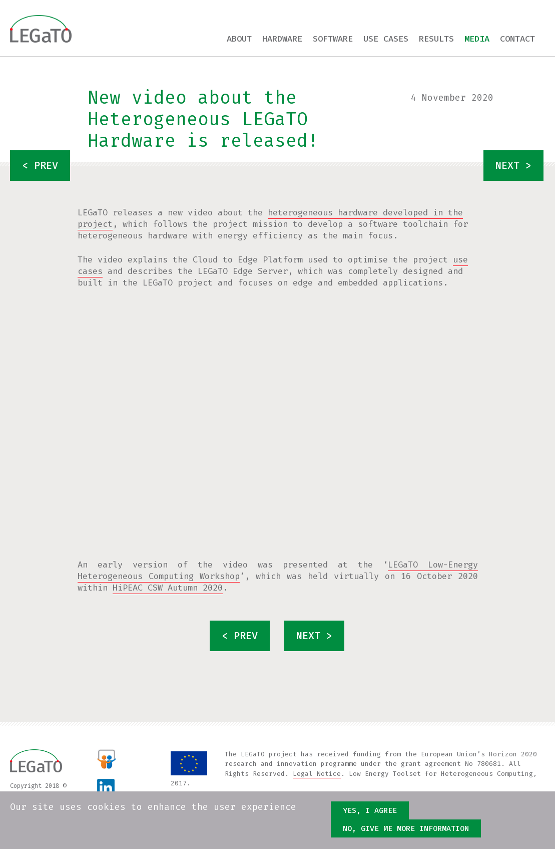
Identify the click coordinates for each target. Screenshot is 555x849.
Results (436, 39)
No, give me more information (406, 828)
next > (513, 165)
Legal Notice (317, 773)
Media (476, 39)
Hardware (282, 39)
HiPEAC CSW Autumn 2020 (168, 588)
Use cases (385, 39)
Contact (517, 39)
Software (333, 39)
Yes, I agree (370, 810)
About (239, 39)
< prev (40, 165)
